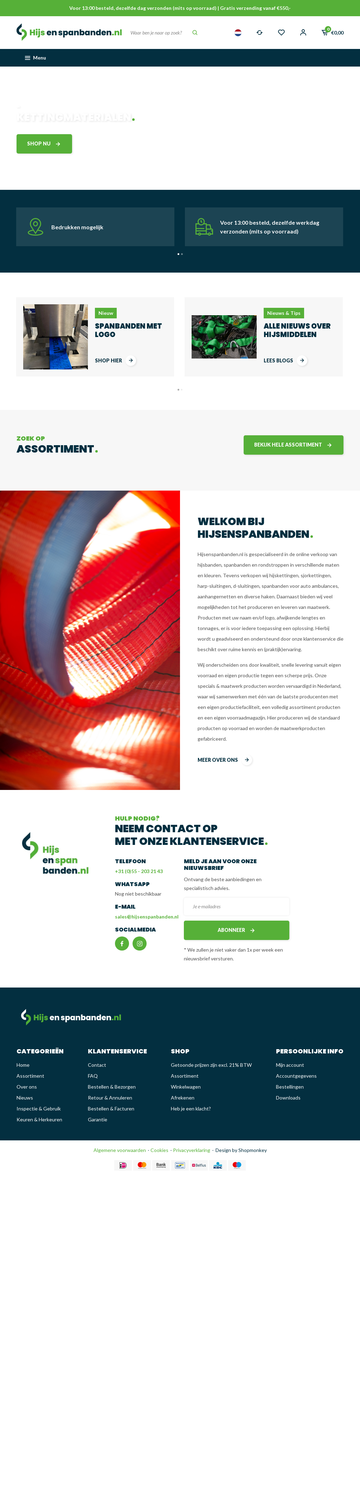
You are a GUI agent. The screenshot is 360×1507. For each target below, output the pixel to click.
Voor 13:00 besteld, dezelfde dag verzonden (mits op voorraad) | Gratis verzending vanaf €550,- (180, 8)
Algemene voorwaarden (120, 1150)
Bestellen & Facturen (111, 1108)
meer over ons (225, 760)
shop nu (44, 144)
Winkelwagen (186, 1087)
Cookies (158, 1150)
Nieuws (25, 1098)
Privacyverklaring (191, 1150)
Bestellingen (290, 1087)
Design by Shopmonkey (241, 1150)
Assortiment (30, 1076)
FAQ (93, 1076)
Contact (97, 1065)
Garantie (97, 1119)
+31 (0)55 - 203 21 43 (139, 871)
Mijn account (290, 1065)
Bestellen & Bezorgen (112, 1087)
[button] (178, 254)
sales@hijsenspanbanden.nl (147, 917)
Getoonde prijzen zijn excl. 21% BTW (211, 1065)
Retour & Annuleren (110, 1098)
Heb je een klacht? (191, 1108)
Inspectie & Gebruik (39, 1108)
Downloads (288, 1098)
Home (23, 1065)
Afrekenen (182, 1098)
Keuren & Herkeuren (39, 1119)
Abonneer (237, 930)
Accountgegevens (296, 1076)
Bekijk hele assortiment (293, 445)
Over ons (27, 1087)
